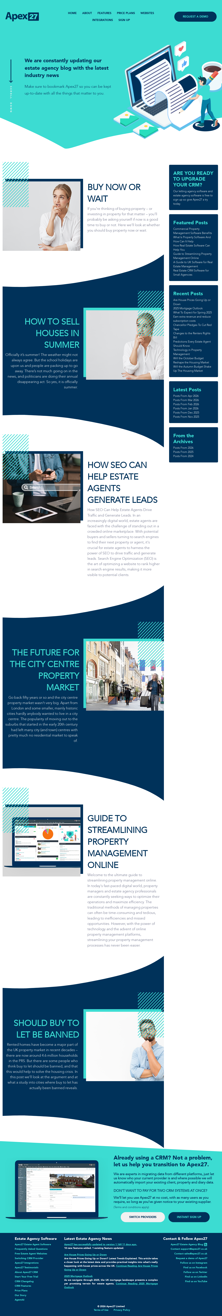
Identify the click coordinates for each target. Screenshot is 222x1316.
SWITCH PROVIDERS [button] (142, 1217)
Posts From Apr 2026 (186, 396)
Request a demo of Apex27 (191, 1258)
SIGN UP (124, 20)
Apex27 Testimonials (26, 1267)
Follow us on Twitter (195, 1272)
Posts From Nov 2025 (186, 416)
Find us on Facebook (195, 1267)
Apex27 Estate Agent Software (33, 1244)
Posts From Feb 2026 (186, 404)
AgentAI (19, 1299)
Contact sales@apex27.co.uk (190, 1253)
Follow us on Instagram (193, 1262)
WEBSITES (147, 13)
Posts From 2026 (183, 447)
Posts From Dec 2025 (186, 412)
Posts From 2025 (183, 452)
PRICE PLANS (126, 13)
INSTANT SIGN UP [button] (189, 1217)
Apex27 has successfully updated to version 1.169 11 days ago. (100, 1244)
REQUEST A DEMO (195, 16)
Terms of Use (101, 1309)
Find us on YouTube (196, 1281)
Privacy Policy (122, 1309)
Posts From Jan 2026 (185, 408)
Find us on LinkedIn (196, 1276)
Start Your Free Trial (26, 1276)
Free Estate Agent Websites (31, 1253)
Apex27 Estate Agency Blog (187, 1244)
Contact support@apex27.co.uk (189, 1248)
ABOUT (87, 13)
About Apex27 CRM (26, 1272)
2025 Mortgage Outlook (188, 308)
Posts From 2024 (183, 456)
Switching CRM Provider (29, 1258)
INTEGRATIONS (102, 20)
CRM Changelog (24, 1281)
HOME (72, 13)
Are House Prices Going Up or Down (85, 1254)
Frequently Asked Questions (31, 1248)
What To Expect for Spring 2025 (192, 312)
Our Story (20, 1295)
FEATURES (104, 13)
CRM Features (23, 1285)
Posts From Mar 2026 (186, 400)
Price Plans (21, 1290)
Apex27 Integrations (27, 1262)
